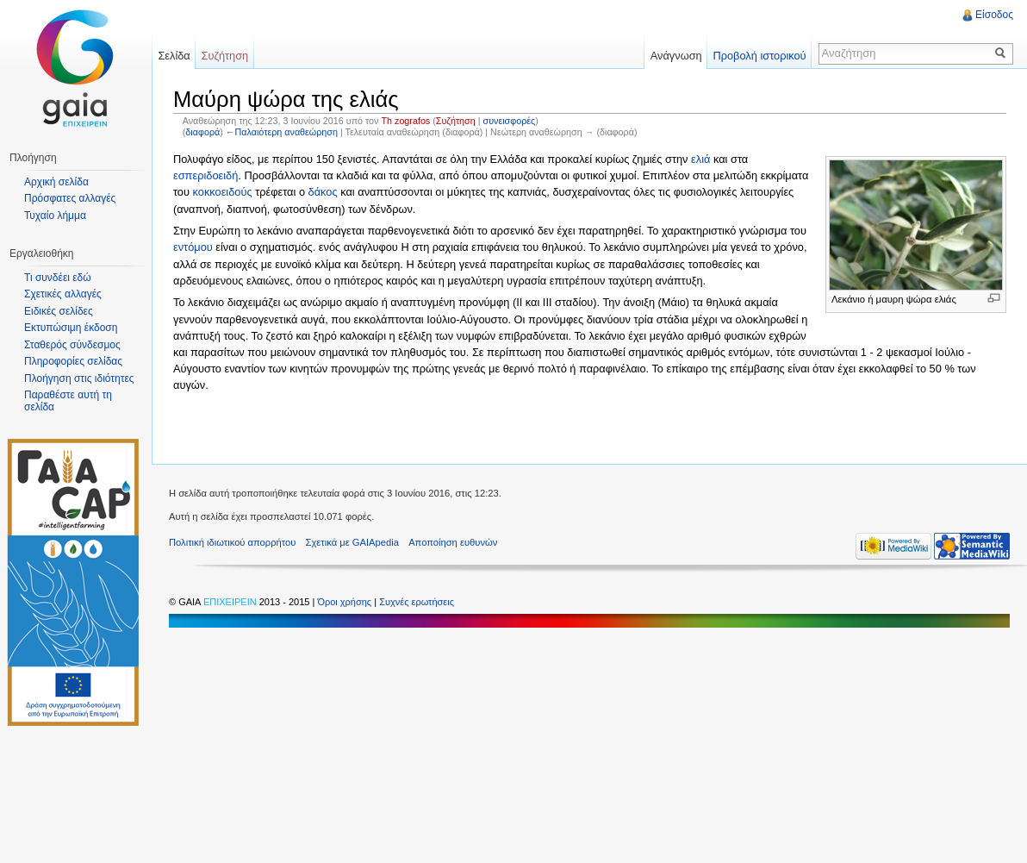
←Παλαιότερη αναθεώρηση (282, 132)
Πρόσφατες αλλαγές (69, 198)
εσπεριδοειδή (205, 175)
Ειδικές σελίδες (58, 311)
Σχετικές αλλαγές (63, 294)
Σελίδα (174, 55)
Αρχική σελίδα (56, 182)
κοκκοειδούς (222, 191)
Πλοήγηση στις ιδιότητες (79, 378)
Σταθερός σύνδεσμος (72, 345)
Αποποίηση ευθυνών (452, 542)
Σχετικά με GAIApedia (352, 542)
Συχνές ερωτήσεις (416, 602)
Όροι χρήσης (345, 602)
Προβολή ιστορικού (759, 55)
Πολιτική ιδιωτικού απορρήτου (232, 542)
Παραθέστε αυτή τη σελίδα (68, 401)
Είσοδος (994, 15)
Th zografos (405, 121)
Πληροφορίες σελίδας (73, 361)
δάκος (323, 191)
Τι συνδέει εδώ (57, 278)
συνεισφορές (509, 121)
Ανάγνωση (676, 55)
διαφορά (202, 132)
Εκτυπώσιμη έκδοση (70, 328)
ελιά (700, 159)
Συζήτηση (456, 121)
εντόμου (193, 247)
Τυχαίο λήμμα (55, 215)
